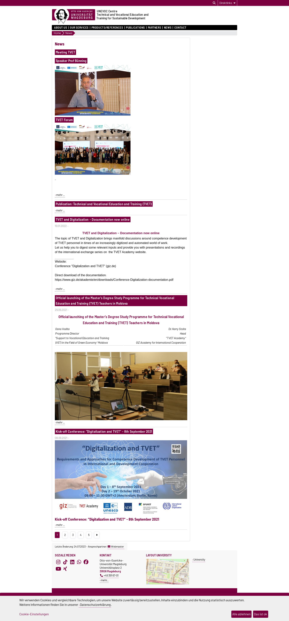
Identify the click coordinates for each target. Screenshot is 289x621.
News (167, 27)
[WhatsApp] (79, 562)
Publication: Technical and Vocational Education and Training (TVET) (104, 204)
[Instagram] (58, 562)
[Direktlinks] (227, 3)
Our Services (79, 27)
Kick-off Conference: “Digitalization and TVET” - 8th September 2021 (104, 431)
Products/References (107, 27)
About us (60, 27)
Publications (135, 27)
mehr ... (60, 195)
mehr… (105, 580)
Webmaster (116, 546)
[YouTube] (58, 568)
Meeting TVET (65, 52)
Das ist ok (260, 614)
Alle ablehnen (241, 614)
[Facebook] (86, 562)
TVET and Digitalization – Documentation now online (93, 219)
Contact (180, 27)
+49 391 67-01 (109, 575)
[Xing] (65, 568)
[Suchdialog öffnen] (214, 3)
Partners (154, 27)
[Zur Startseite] (73, 16)
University (199, 559)
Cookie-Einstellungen (34, 614)
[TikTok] (65, 562)
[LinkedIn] (72, 562)
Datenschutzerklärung (95, 604)
